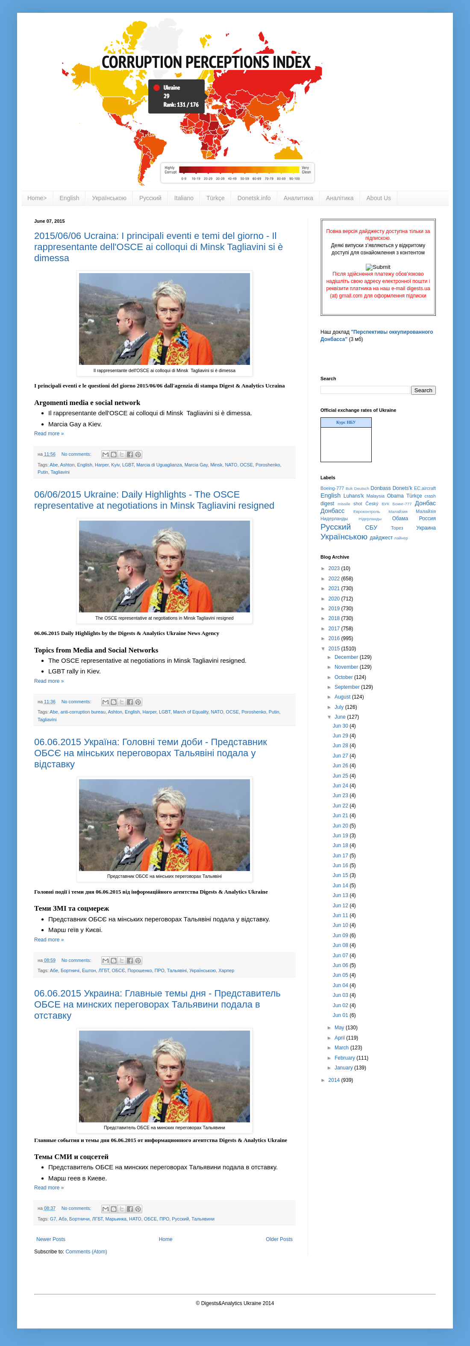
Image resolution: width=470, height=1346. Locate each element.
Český (371, 503)
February (345, 1058)
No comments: (77, 454)
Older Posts (279, 1239)
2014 (335, 1080)
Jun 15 (341, 875)
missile (344, 503)
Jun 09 (341, 935)
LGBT (128, 464)
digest (327, 504)
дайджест (381, 538)
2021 (335, 588)
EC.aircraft (425, 488)
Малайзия (398, 511)
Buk (349, 488)
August (343, 697)
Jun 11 (341, 915)
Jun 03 (341, 995)
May (340, 1028)
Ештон (89, 970)
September (348, 687)
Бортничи (79, 1218)
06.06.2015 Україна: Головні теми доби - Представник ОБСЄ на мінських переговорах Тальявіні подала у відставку (150, 753)
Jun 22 (341, 806)
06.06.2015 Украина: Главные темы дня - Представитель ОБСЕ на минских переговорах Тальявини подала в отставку (157, 1004)
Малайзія (426, 511)
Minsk (216, 464)
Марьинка (115, 1218)
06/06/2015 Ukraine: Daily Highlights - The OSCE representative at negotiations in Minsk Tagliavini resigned (154, 500)
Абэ (63, 1218)
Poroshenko (268, 464)
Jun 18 (341, 845)
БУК (385, 503)
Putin (43, 472)
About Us (379, 198)
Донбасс (332, 510)
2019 (335, 609)
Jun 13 (341, 895)
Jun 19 (341, 836)
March (342, 1048)
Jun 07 (341, 956)
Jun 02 (341, 1005)
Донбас (425, 503)
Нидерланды (334, 518)
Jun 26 (341, 766)
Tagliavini (59, 472)
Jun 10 (341, 925)
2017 (335, 629)
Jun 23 (341, 795)
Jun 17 (341, 856)
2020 (335, 599)
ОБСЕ (150, 1218)
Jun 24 (341, 786)
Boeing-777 (332, 488)
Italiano (184, 198)
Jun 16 (341, 865)
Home (166, 1239)
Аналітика (340, 198)
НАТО (135, 1218)
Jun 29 (341, 736)
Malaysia (375, 495)
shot (357, 503)
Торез (397, 527)
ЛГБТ (104, 970)
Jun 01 (341, 1015)
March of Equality (191, 711)
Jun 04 (341, 985)
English (69, 198)
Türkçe (215, 198)
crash (430, 495)
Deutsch (361, 488)
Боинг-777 (402, 503)
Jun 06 (341, 965)
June (341, 717)
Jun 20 (341, 826)
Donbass (380, 488)
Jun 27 (341, 756)
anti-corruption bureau (83, 711)
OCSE (246, 464)
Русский (150, 198)
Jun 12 (341, 906)
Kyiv (115, 464)
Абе (54, 970)
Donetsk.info (254, 198)
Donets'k (402, 488)
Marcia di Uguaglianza (159, 464)
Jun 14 (341, 886)
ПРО (159, 970)
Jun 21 (341, 816)
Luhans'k (354, 496)
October (344, 677)
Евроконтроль (366, 511)
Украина (426, 528)
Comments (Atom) (86, 1252)
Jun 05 (341, 975)
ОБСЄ (118, 970)
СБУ (371, 527)
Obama (395, 496)
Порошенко (139, 970)
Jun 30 (341, 726)
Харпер (226, 970)
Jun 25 (341, 776)
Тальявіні (177, 970)
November (347, 667)
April (340, 1038)
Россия (427, 519)
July (340, 707)
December (347, 657)
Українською (109, 198)
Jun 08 (341, 945)
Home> (37, 198)
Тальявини (202, 1218)
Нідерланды (370, 518)
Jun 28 (341, 746)
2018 (335, 618)
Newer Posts (50, 1239)
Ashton (67, 464)
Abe (54, 464)
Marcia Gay (196, 464)
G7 (53, 1218)
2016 (335, 638)
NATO (231, 464)
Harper (102, 464)
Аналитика (298, 198)
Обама (400, 519)
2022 (335, 579)
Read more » (49, 434)
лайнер (401, 538)
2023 (335, 568)
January (344, 1068)
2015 (335, 649)
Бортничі (70, 970)
